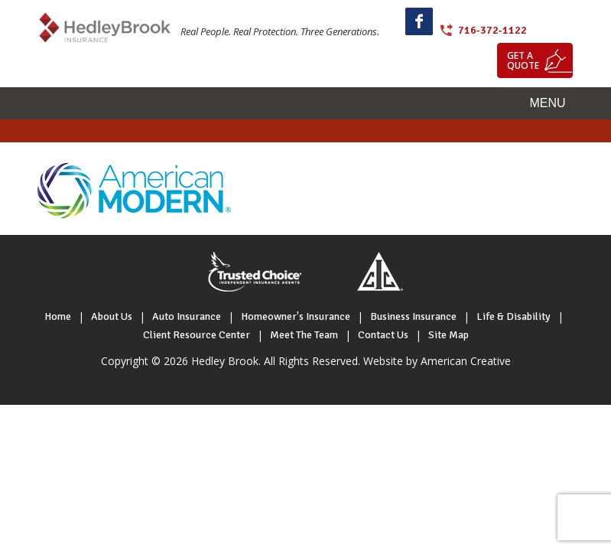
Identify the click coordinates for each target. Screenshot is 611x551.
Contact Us (383, 334)
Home (57, 316)
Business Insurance (413, 316)
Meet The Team (304, 334)
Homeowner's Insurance (295, 316)
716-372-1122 (492, 30)
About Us (111, 316)
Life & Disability (513, 316)
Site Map (448, 334)
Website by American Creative (437, 361)
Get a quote (523, 60)
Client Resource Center (196, 334)
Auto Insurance (186, 316)
